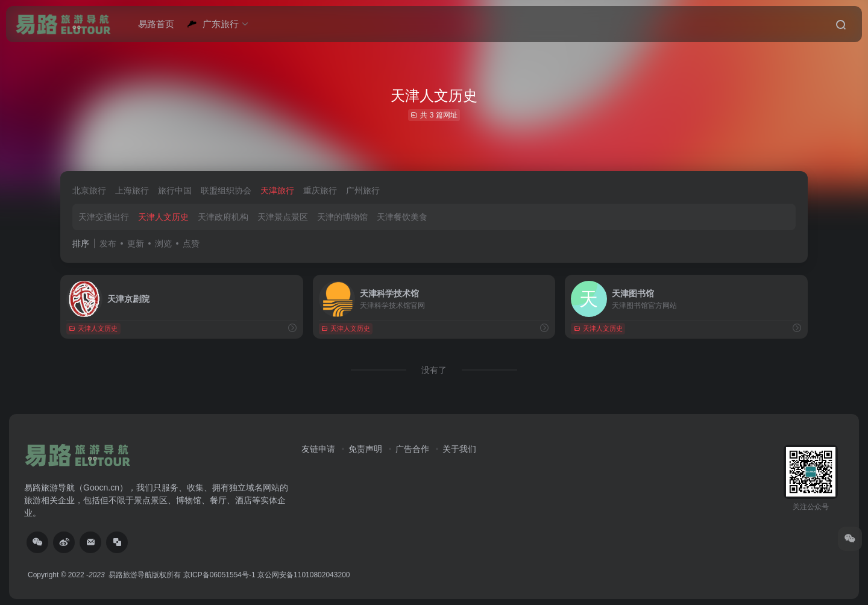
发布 (107, 243)
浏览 (163, 243)
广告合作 (412, 449)
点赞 (191, 243)
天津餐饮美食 (402, 217)
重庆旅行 (320, 190)
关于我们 (459, 449)
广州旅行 (363, 190)
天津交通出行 (103, 217)
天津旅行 (277, 190)
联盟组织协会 (226, 190)
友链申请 (318, 449)
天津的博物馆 (342, 217)
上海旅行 (132, 190)
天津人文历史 (163, 217)
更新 (135, 243)
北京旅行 (89, 190)
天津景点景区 (282, 217)
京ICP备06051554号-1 (219, 575)
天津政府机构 (223, 217)
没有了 (434, 370)
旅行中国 (175, 190)
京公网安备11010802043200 (303, 575)
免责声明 (365, 449)
